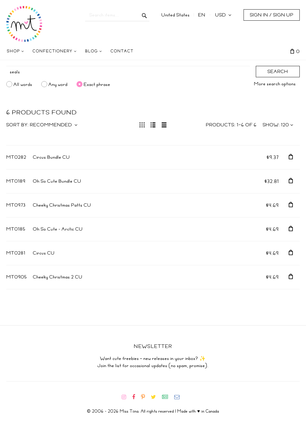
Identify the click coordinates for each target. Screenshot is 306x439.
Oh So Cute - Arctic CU (58, 229)
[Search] (128, 72)
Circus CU (44, 253)
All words (22, 84)
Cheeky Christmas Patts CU (62, 205)
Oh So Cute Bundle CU (57, 181)
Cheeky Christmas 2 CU (57, 277)
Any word (58, 84)
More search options (275, 83)
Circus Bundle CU (51, 157)
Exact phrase (97, 84)
